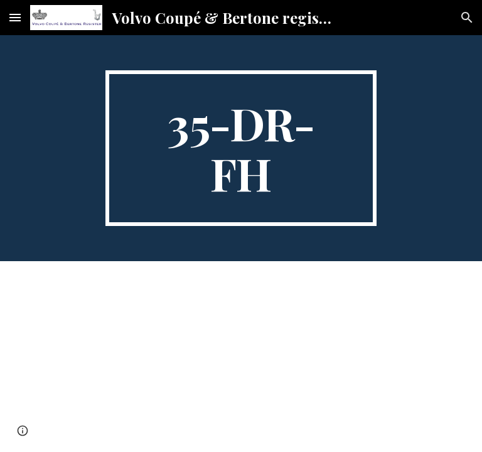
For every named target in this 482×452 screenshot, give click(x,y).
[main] (240, 148)
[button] (15, 17)
